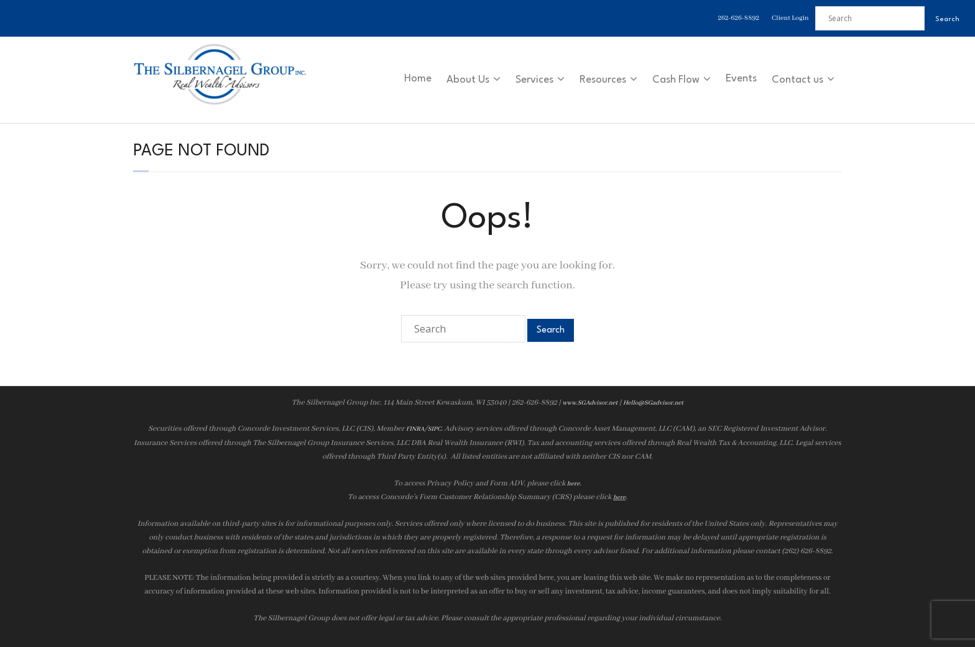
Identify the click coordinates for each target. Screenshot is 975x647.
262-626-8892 (738, 18)
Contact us (797, 80)
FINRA (415, 429)
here (573, 484)
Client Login (790, 18)
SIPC (434, 429)
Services (534, 80)
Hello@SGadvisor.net (653, 403)
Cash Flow (676, 80)
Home (418, 78)
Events (741, 78)
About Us (467, 80)
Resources (603, 80)
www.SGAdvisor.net (589, 403)
